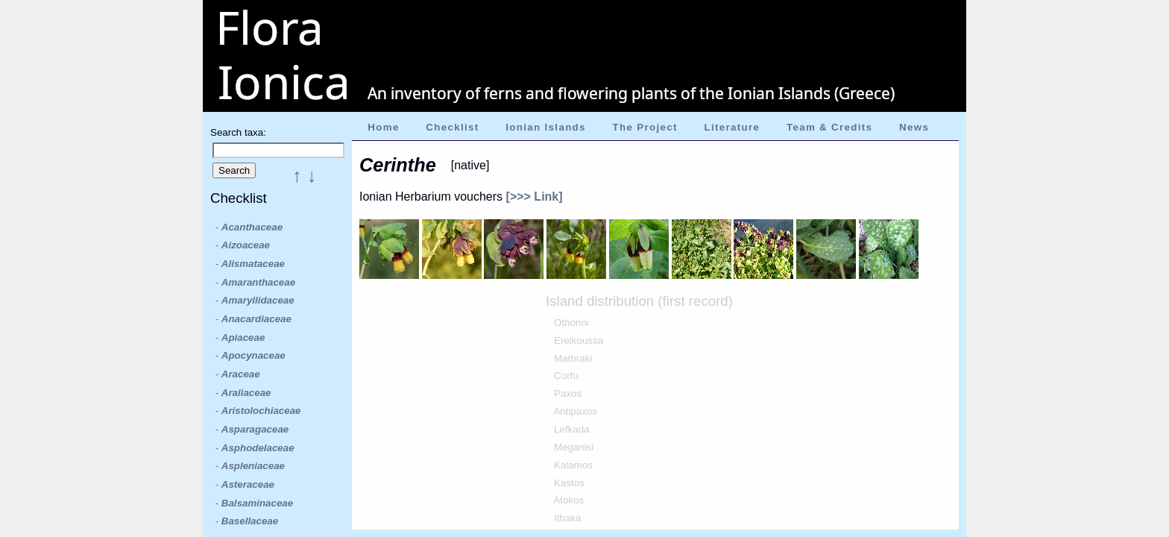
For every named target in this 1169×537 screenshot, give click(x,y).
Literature (732, 127)
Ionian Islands (545, 127)
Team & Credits (829, 127)
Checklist (452, 127)
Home (383, 127)
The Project (645, 127)
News (914, 127)
